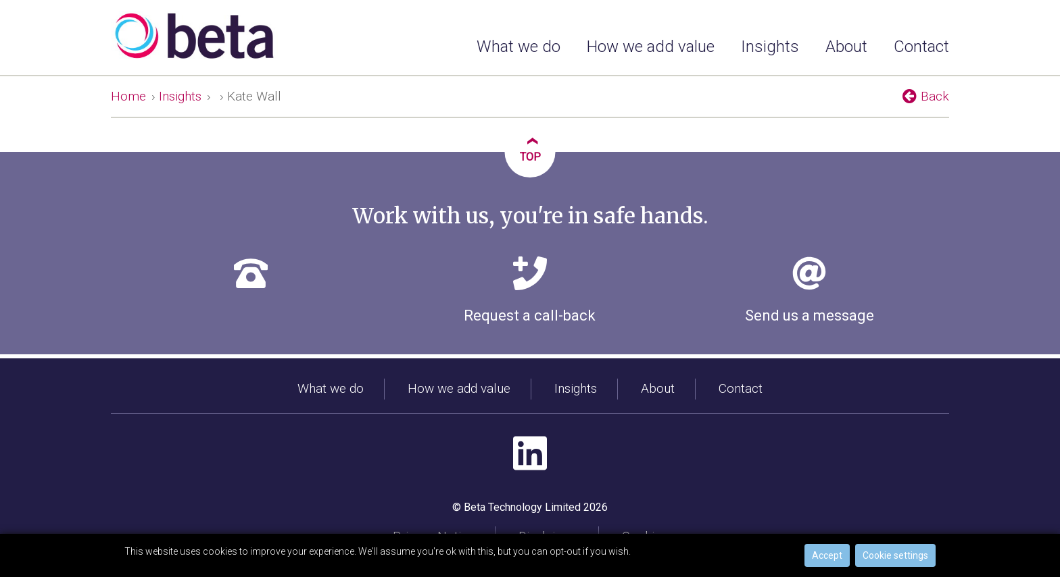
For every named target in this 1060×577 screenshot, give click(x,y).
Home (128, 96)
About (846, 46)
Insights (770, 46)
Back (925, 96)
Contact (921, 46)
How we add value (651, 46)
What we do (518, 46)
